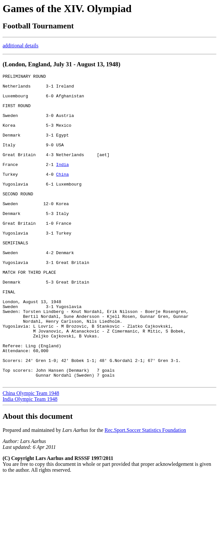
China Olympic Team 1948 (31, 455)
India (62, 183)
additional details (21, 45)
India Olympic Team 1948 (30, 461)
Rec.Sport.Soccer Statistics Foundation (145, 492)
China (62, 195)
